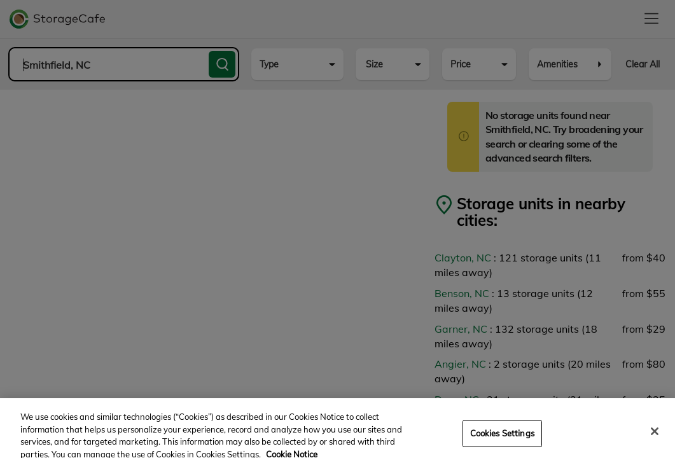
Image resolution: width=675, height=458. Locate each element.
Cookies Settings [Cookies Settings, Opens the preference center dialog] (502, 438)
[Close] (655, 437)
